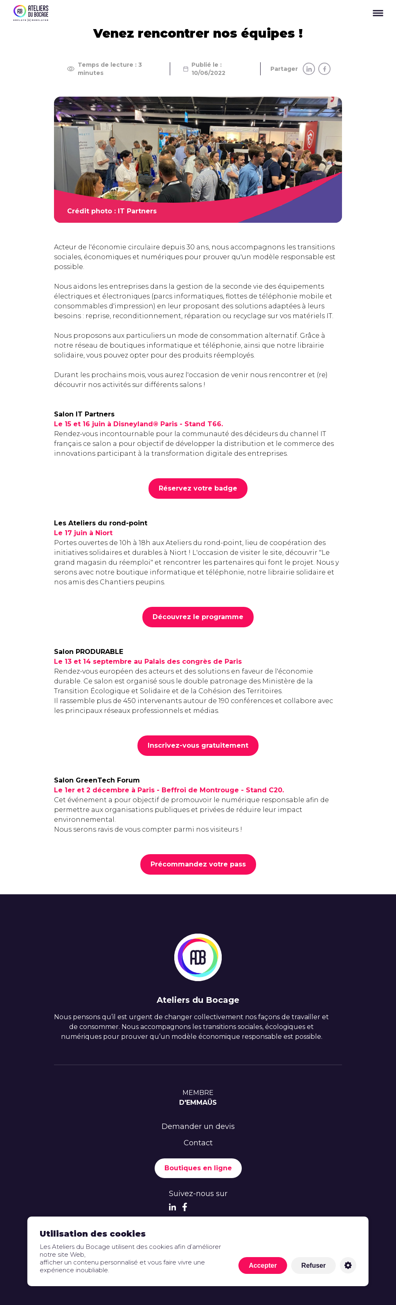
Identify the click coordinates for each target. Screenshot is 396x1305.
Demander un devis (198, 1126)
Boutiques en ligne (198, 1168)
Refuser (314, 1265)
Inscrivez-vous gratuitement (198, 745)
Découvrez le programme (198, 617)
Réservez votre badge (198, 488)
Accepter (263, 1265)
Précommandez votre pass (198, 864)
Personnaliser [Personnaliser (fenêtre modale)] (348, 1265)
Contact (198, 1142)
